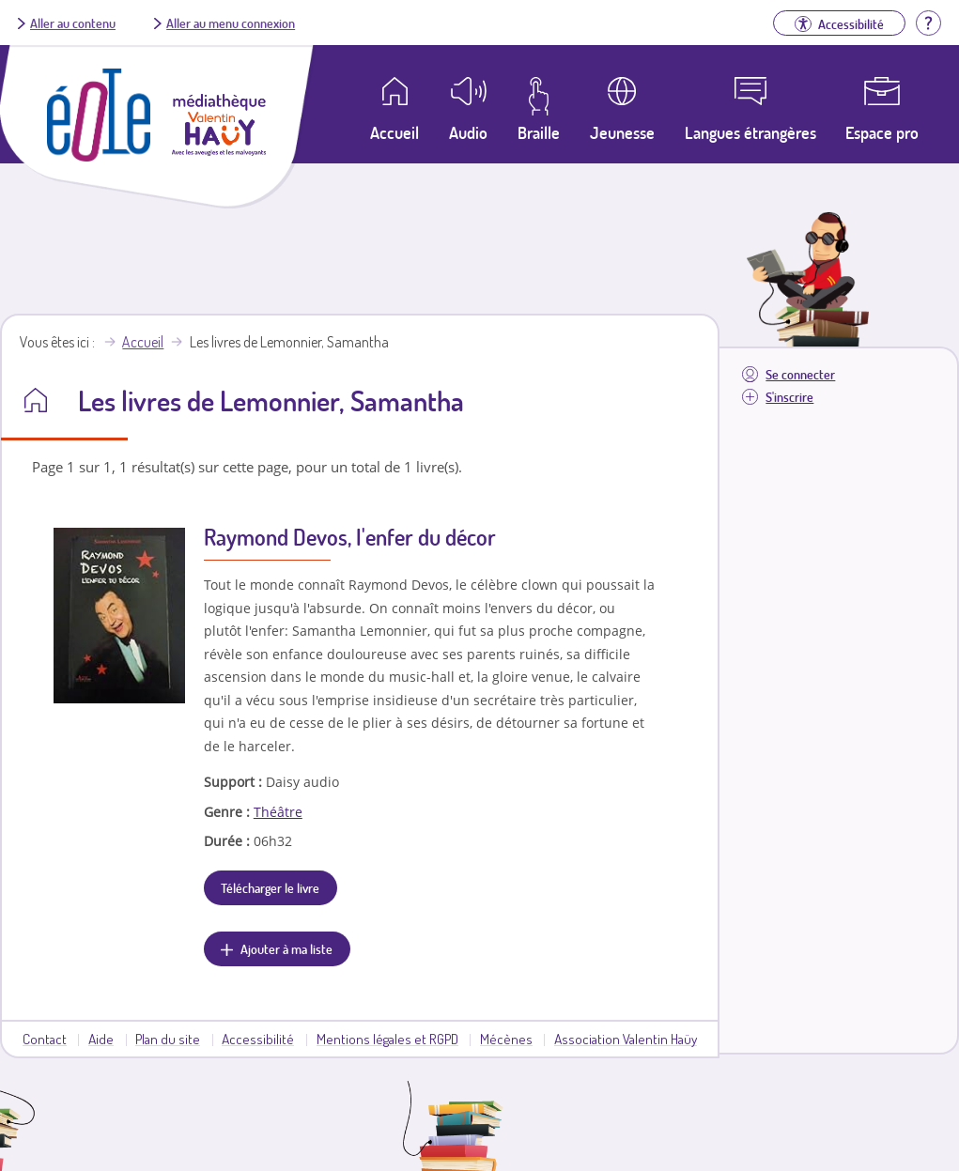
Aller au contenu (73, 22)
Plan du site (167, 1038)
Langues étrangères (750, 132)
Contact (45, 1038)
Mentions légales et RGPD (387, 1038)
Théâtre (278, 812)
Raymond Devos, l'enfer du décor (350, 536)
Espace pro (882, 132)
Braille (539, 132)
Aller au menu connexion (230, 22)
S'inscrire (789, 397)
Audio (468, 132)
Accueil (142, 341)
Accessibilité (258, 1038)
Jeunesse (622, 132)
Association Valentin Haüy (625, 1038)
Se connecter (800, 374)
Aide (101, 1038)
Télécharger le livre (270, 887)
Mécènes (506, 1038)
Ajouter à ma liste (286, 948)
